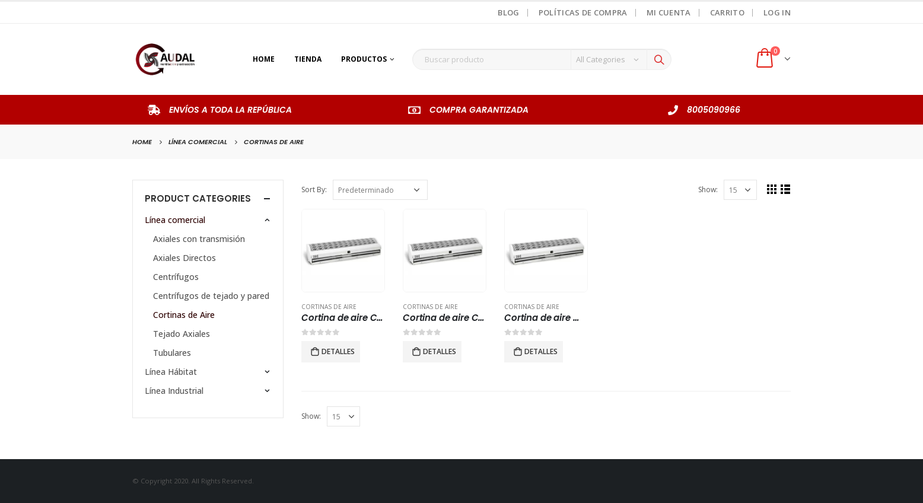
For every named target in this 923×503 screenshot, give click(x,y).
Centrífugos (176, 276)
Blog (508, 12)
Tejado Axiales (181, 333)
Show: (707, 189)
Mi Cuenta (669, 12)
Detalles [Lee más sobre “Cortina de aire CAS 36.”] (338, 351)
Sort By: (314, 189)
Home (264, 59)
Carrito (727, 12)
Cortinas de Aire (329, 307)
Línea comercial (175, 219)
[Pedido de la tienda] (380, 190)
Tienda (308, 59)
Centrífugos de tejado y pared (211, 295)
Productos (364, 59)
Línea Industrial (174, 390)
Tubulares (172, 352)
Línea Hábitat (171, 371)
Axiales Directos (184, 257)
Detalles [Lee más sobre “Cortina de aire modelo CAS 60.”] (541, 351)
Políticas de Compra (583, 12)
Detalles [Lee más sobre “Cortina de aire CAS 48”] (439, 351)
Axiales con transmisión (199, 238)
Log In (777, 12)
